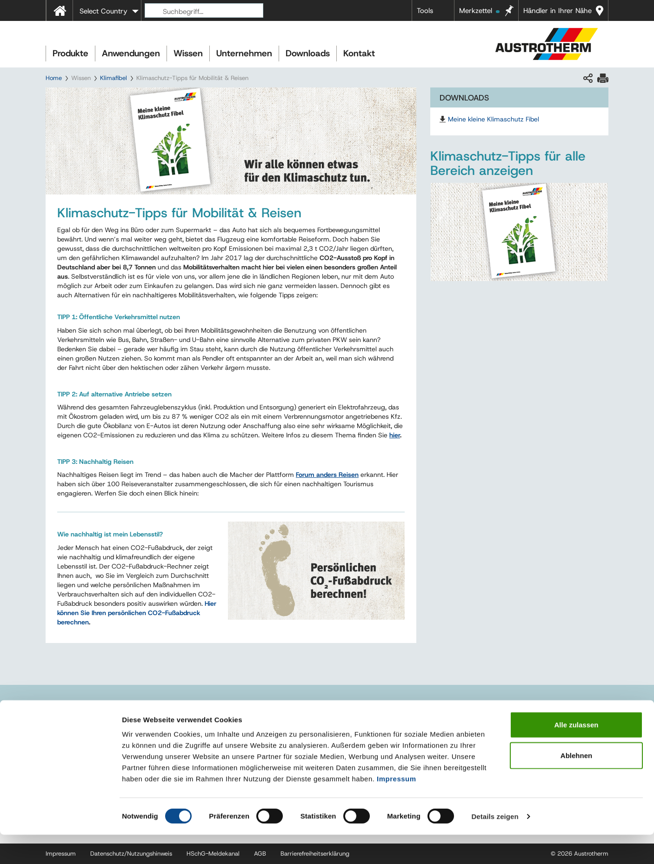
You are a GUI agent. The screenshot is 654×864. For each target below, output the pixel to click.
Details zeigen (494, 846)
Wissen (188, 53)
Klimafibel (113, 78)
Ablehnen (576, 785)
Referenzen (453, 710)
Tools (425, 10)
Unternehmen (244, 53)
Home (54, 78)
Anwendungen (131, 53)
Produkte (70, 53)
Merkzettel (479, 10)
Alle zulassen (576, 754)
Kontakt (359, 53)
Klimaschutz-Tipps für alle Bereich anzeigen (508, 163)
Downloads (308, 53)
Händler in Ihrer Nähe (557, 10)
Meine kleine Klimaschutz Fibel (493, 119)
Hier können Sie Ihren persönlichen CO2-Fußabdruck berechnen (136, 612)
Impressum (396, 808)
